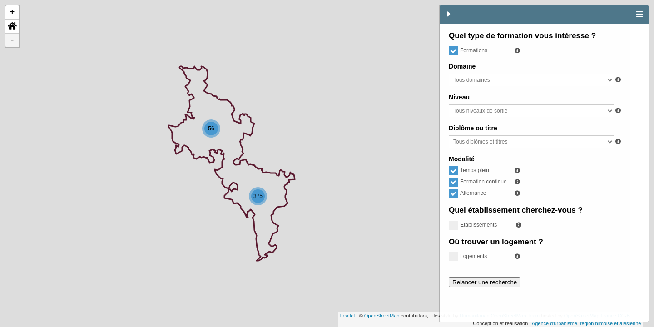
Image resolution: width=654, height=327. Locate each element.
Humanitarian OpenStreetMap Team (298, 315)
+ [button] (12, 12)
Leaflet (146, 315)
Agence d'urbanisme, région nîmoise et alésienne (385, 323)
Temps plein (469, 170)
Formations (468, 50)
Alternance (467, 193)
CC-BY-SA (428, 315)
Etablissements (473, 225)
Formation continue (478, 182)
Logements (468, 256)
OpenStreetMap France (388, 315)
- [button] (12, 40)
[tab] (639, 14)
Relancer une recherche (484, 282)
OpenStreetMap (180, 315)
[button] (12, 27)
